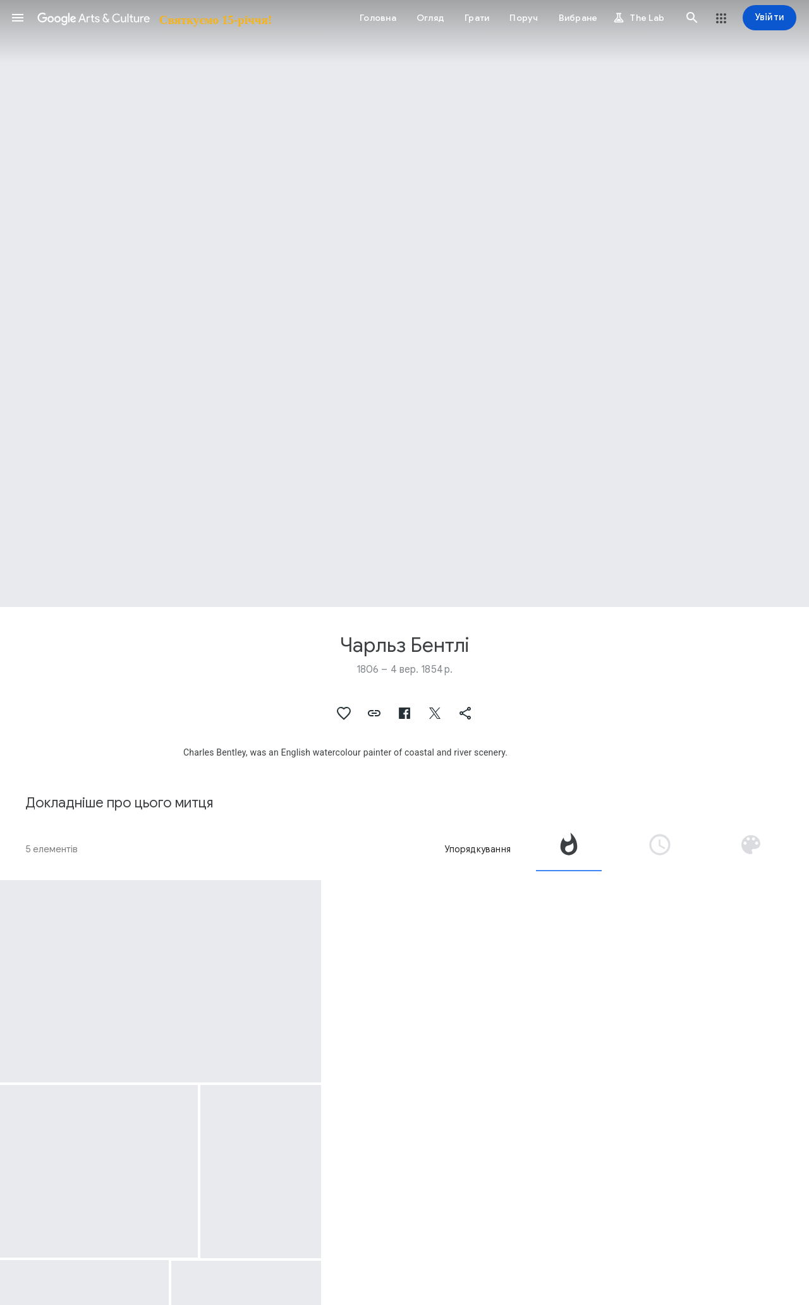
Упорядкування (477, 849)
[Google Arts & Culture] (153, 17)
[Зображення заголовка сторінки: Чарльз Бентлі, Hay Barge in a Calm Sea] (404, 303)
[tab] (569, 849)
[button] (18, 18)
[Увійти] (769, 17)
